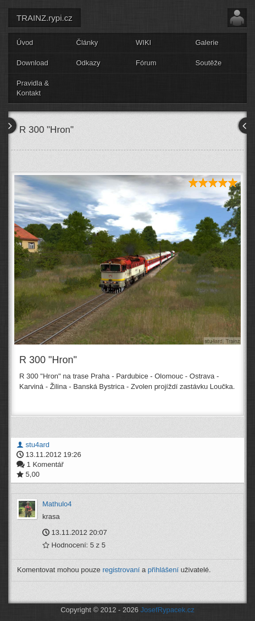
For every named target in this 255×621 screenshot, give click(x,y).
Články (87, 42)
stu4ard (32, 444)
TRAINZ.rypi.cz (44, 17)
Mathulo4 (56, 504)
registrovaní (121, 570)
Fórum (146, 63)
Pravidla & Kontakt (32, 88)
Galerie (207, 42)
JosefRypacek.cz (168, 610)
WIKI (143, 42)
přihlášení (163, 570)
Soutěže (209, 63)
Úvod (24, 42)
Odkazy (88, 63)
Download (32, 63)
